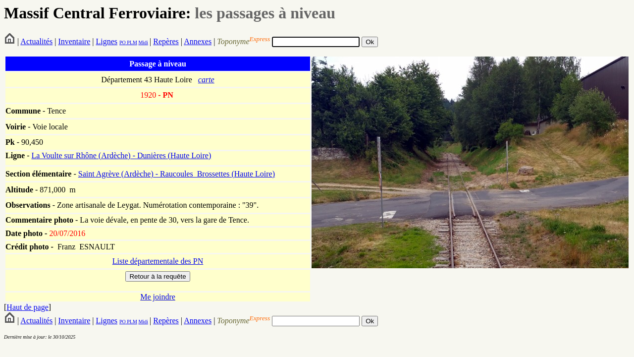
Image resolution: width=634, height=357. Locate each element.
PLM (131, 42)
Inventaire (74, 41)
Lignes (106, 41)
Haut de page (27, 307)
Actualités (36, 41)
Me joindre (157, 297)
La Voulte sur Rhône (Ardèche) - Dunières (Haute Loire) (121, 155)
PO (122, 42)
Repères (166, 41)
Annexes (197, 41)
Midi (143, 42)
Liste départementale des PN (158, 261)
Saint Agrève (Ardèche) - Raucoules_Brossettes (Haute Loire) (176, 174)
